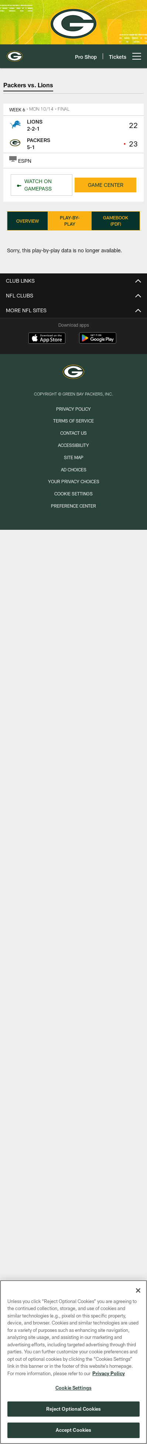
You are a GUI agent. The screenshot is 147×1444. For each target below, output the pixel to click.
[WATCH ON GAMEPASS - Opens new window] (41, 184)
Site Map (73, 457)
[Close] (138, 1290)
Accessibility (73, 445)
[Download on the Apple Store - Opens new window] (47, 339)
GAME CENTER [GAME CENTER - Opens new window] (105, 185)
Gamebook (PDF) (115, 220)
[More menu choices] (136, 56)
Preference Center (73, 505)
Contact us (73, 432)
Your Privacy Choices (73, 481)
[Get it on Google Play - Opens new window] (97, 342)
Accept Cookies (74, 1430)
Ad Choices (73, 469)
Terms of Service (73, 420)
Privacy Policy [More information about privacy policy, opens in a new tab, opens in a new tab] (108, 1373)
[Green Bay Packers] (73, 373)
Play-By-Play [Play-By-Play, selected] (70, 220)
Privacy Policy (73, 408)
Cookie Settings (73, 493)
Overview (27, 220)
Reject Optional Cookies (73, 1409)
